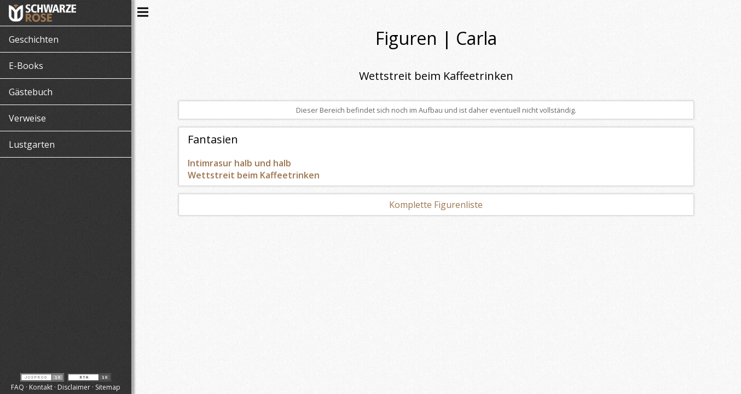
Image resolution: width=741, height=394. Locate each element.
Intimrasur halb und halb (239, 163)
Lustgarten (32, 144)
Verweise (27, 118)
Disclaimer (73, 387)
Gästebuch (31, 92)
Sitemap (107, 387)
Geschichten (34, 39)
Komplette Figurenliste (436, 205)
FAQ (17, 387)
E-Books (26, 66)
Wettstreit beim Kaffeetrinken (254, 175)
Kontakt (41, 387)
